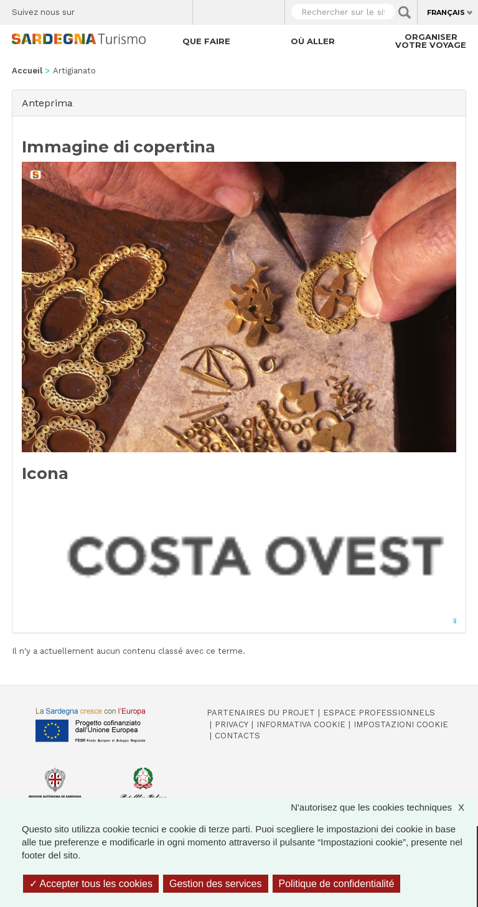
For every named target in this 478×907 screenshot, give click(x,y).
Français (446, 12)
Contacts (237, 735)
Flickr (156, 9)
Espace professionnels (379, 712)
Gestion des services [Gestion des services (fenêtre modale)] (215, 883)
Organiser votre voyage (430, 41)
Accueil (27, 70)
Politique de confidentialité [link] (337, 883)
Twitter (113, 9)
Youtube (178, 9)
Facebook (91, 9)
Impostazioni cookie (401, 724)
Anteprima (47, 102)
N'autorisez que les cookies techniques (384, 807)
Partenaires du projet (261, 712)
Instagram (135, 9)
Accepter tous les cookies (90, 883)
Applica (404, 12)
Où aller (313, 41)
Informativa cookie (300, 724)
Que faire (206, 41)
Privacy (231, 724)
